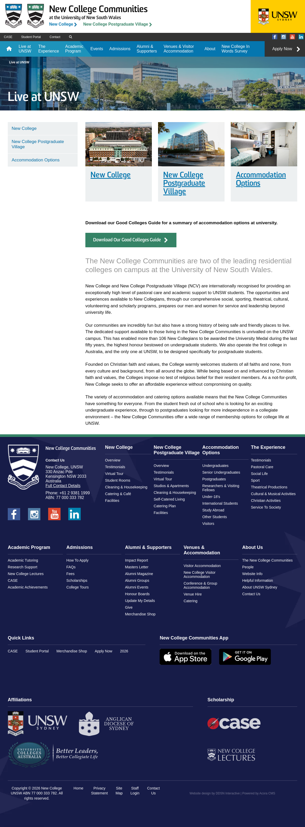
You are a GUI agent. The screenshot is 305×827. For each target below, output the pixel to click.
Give (128, 607)
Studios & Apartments (171, 486)
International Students (220, 503)
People (248, 567)
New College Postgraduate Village (115, 24)
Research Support (22, 567)
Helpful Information (257, 580)
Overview (112, 460)
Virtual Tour (114, 474)
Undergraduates (215, 466)
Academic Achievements (28, 587)
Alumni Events (136, 587)
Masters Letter (136, 567)
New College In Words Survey (235, 48)
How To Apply (77, 560)
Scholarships (76, 580)
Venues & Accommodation (202, 550)
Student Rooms (117, 480)
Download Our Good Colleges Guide (127, 240)
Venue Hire (193, 594)
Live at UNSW (25, 48)
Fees (70, 574)
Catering (191, 601)
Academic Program (74, 48)
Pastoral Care (262, 467)
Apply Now (282, 49)
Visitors (208, 523)
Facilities (112, 500)
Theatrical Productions (269, 487)
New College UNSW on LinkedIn (301, 37)
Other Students (214, 517)
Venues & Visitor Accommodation (178, 48)
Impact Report (136, 560)
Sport (255, 480)
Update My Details (140, 601)
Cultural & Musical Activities (273, 494)
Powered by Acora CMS (258, 793)
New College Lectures (26, 574)
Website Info (252, 574)
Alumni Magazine (139, 574)
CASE (8, 37)
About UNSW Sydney (259, 587)
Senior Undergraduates (221, 472)
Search (72, 37)
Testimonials (115, 467)
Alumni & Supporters (147, 48)
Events (97, 49)
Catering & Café (118, 494)
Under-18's (211, 497)
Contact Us (251, 594)
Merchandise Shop (140, 614)
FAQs (71, 567)
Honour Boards (137, 594)
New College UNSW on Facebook (274, 37)
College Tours (77, 587)
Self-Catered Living (169, 499)
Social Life (259, 474)
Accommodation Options (261, 180)
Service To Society (266, 507)
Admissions (119, 49)
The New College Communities (267, 560)
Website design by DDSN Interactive (215, 793)
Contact (55, 37)
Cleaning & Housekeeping (126, 487)
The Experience (48, 48)
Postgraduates (214, 479)
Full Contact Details (63, 485)
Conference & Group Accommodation (200, 585)
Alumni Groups (137, 580)
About (210, 49)
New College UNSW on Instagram (283, 37)
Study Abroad (213, 510)
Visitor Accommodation (202, 566)
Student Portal (31, 37)
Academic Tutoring (23, 560)
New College (61, 24)
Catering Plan (165, 506)
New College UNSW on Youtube (292, 37)
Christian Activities (266, 500)
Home (9, 48)
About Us (252, 547)
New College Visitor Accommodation (199, 574)
